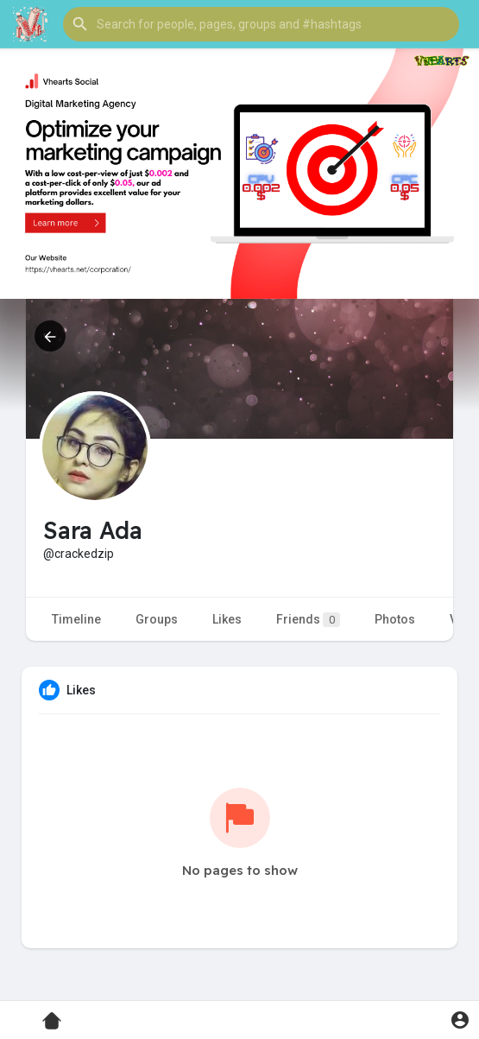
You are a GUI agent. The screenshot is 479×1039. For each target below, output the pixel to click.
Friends (308, 619)
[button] (261, 24)
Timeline (76, 619)
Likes (227, 619)
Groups (157, 619)
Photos (395, 619)
